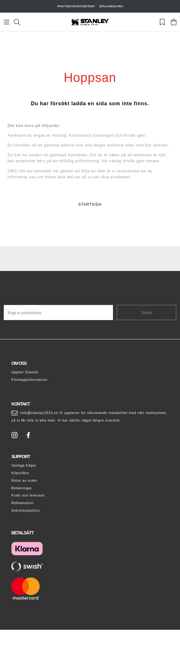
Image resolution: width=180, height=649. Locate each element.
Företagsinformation (29, 380)
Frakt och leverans (28, 495)
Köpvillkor (20, 473)
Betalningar (21, 488)
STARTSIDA (90, 204)
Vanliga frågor (24, 465)
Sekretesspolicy (25, 510)
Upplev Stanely (25, 372)
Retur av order (24, 480)
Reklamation (22, 503)
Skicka (146, 312)
